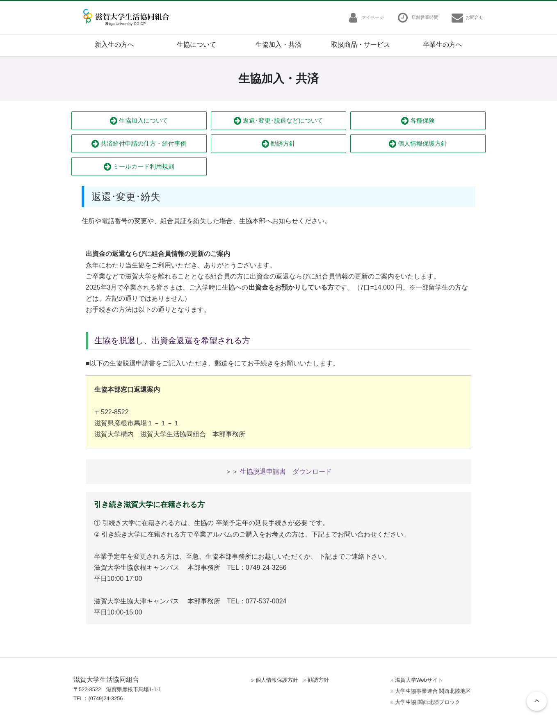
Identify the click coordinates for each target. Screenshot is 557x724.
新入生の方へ (114, 44)
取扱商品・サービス (360, 44)
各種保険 (418, 120)
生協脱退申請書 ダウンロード (286, 471)
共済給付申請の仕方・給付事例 (139, 143)
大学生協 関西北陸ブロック (428, 702)
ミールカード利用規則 (139, 166)
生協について (196, 44)
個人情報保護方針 (418, 143)
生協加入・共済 (278, 44)
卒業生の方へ (442, 44)
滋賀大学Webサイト (419, 680)
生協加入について (139, 120)
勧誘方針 (278, 143)
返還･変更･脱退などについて (278, 120)
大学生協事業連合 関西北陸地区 (433, 691)
